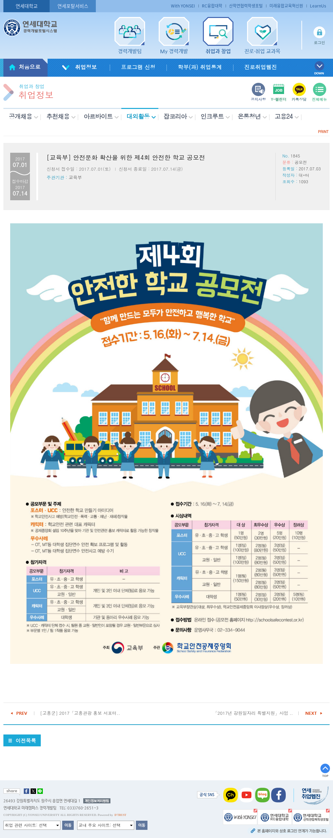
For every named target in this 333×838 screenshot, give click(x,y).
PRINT (323, 131)
